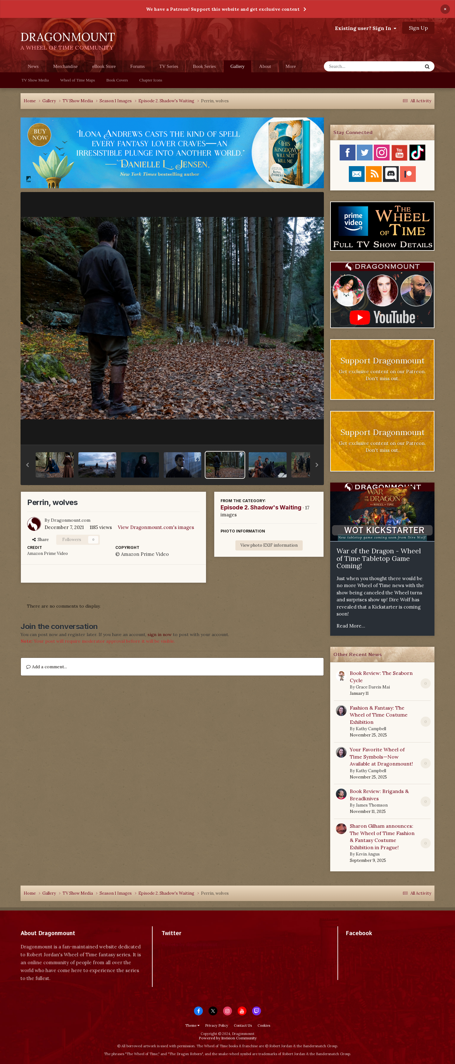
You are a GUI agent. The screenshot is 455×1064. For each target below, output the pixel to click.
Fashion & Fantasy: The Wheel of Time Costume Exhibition (379, 715)
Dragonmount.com (70, 520)
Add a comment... (46, 667)
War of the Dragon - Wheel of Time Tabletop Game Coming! (379, 558)
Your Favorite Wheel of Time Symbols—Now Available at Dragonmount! (381, 756)
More (291, 66)
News (33, 66)
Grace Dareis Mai (373, 687)
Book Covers (117, 80)
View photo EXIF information (269, 545)
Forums (137, 66)
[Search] (356, 66)
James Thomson (372, 805)
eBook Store (104, 66)
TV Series (168, 66)
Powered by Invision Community (228, 1038)
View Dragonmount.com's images (156, 527)
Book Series (204, 66)
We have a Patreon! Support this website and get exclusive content (223, 9)
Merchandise (65, 66)
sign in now (160, 634)
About (265, 66)
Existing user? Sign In (365, 28)
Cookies (264, 1025)
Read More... (351, 626)
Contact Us (243, 1025)
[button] (27, 465)
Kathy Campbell (371, 728)
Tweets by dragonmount (189, 944)
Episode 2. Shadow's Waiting (261, 507)
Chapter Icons (150, 80)
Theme (192, 1025)
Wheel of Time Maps (77, 80)
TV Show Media (35, 80)
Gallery (237, 68)
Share (40, 539)
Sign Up (418, 28)
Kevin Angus (368, 854)
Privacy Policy (216, 1025)
